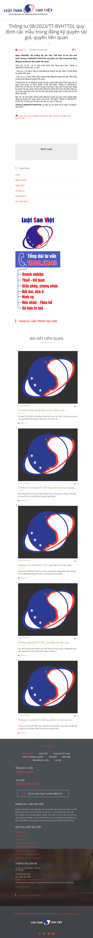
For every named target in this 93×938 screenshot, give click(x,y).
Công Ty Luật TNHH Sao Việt (68, 914)
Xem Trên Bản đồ (22, 886)
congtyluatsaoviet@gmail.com (32, 880)
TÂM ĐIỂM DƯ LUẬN (40, 760)
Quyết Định (20, 196)
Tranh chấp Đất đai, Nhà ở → (27, 850)
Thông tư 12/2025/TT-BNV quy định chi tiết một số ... (46, 719)
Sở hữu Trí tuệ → (22, 839)
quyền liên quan (24, 116)
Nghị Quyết (20, 180)
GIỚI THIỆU (43, 753)
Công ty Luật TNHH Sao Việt (38, 321)
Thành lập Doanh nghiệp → (26, 847)
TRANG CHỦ (28, 753)
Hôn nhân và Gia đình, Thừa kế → (29, 854)
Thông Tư (20, 50)
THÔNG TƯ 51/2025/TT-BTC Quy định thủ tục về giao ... (47, 487)
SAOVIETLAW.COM (27, 914)
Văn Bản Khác (21, 201)
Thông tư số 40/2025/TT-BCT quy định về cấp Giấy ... (46, 565)
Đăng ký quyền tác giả (41, 116)
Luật (17, 174)
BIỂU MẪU (66, 757)
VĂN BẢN (53, 757)
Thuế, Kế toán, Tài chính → (26, 843)
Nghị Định (20, 185)
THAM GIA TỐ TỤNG (61, 753)
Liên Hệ (58, 760)
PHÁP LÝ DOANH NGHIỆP (32, 757)
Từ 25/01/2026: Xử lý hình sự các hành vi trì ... (42, 410)
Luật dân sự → (21, 832)
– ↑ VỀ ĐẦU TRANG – (46, 746)
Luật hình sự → (22, 836)
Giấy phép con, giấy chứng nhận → (29, 858)
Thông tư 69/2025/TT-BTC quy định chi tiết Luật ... (44, 642)
